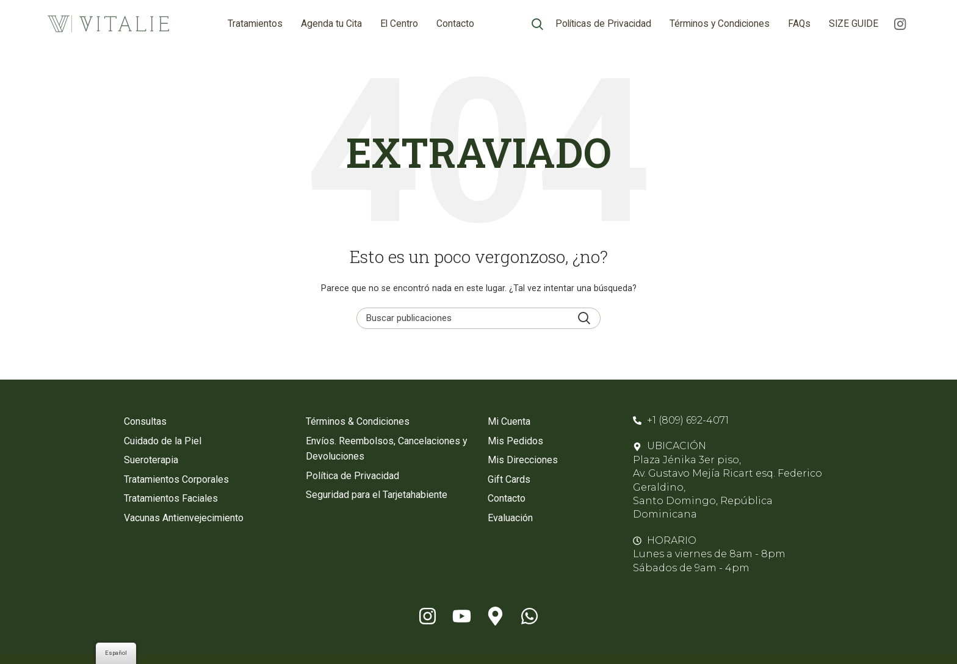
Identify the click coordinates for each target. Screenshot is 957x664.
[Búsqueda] (537, 24)
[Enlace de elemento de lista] (205, 423)
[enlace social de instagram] (899, 24)
